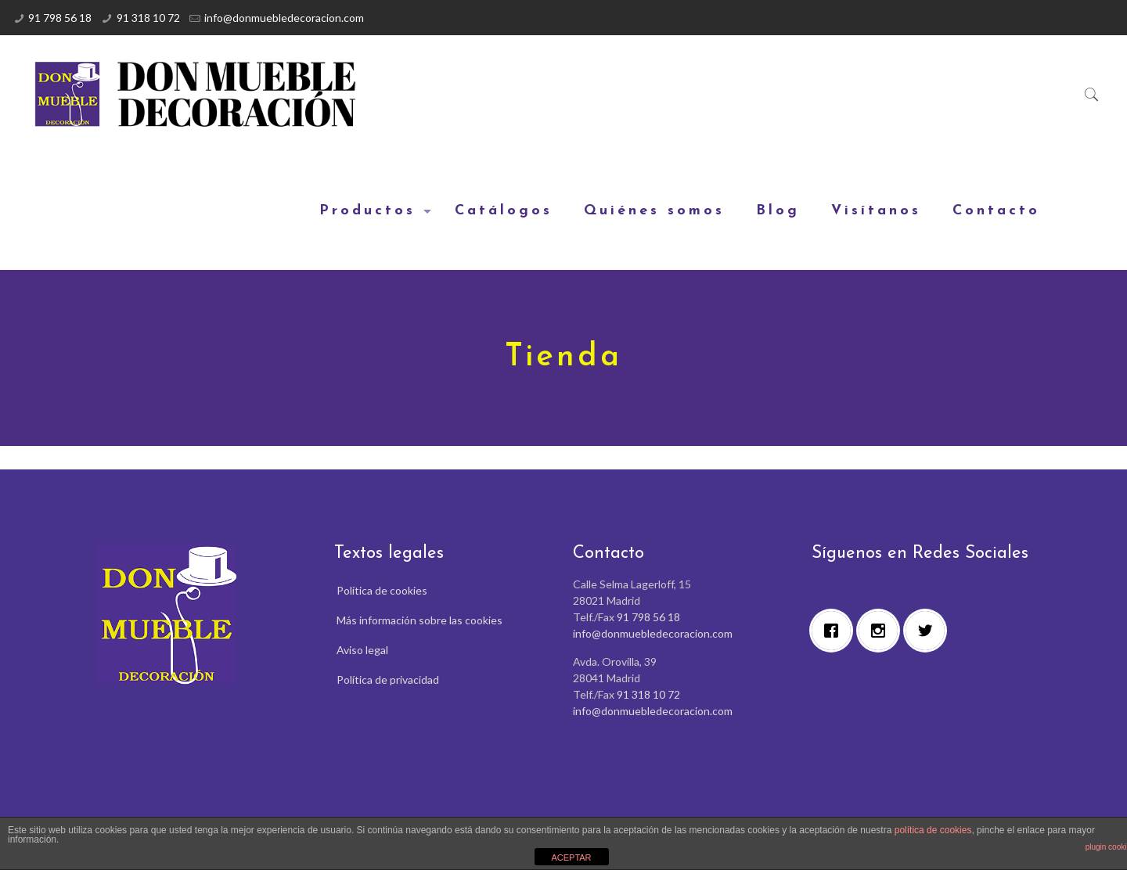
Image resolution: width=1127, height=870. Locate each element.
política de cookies (933, 830)
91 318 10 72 (148, 17)
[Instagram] (882, 630)
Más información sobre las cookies (419, 620)
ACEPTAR (571, 857)
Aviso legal (362, 649)
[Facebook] (835, 630)
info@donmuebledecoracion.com (284, 17)
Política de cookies (382, 590)
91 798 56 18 (60, 17)
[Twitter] (929, 630)
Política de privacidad (388, 679)
